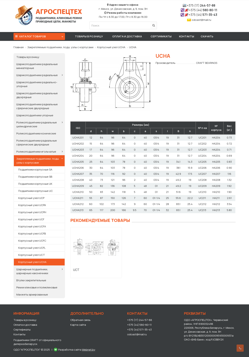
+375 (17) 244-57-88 (139, 320)
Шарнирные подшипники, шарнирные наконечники (32, 271)
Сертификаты (161, 36)
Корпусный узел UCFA (32, 226)
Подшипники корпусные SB (35, 176)
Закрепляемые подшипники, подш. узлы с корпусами (60, 47)
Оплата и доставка (127, 36)
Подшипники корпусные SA (35, 169)
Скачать (207, 36)
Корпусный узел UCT (31, 255)
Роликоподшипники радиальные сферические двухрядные (36, 142)
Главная (18, 47)
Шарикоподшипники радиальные (37, 75)
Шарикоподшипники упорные (34, 115)
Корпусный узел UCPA (32, 205)
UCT (76, 270)
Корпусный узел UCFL (31, 248)
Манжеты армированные (32, 294)
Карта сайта (78, 325)
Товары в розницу (89, 36)
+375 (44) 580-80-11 (139, 325)
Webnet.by (88, 349)
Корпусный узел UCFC (32, 241)
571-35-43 (203, 15)
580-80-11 (203, 10)
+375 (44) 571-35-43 (139, 329)
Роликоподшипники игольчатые (36, 151)
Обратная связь (80, 320)
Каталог (39, 35)
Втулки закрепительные (31, 280)
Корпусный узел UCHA (111, 47)
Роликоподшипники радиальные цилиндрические (36, 124)
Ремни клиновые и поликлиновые (36, 287)
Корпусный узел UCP (31, 198)
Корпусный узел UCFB (32, 233)
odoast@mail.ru (201, 20)
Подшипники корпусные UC (35, 191)
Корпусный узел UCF (31, 219)
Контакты (186, 36)
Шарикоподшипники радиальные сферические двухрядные (37, 106)
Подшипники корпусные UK (35, 184)
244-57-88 (201, 5)
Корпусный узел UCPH (32, 212)
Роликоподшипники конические (36, 133)
